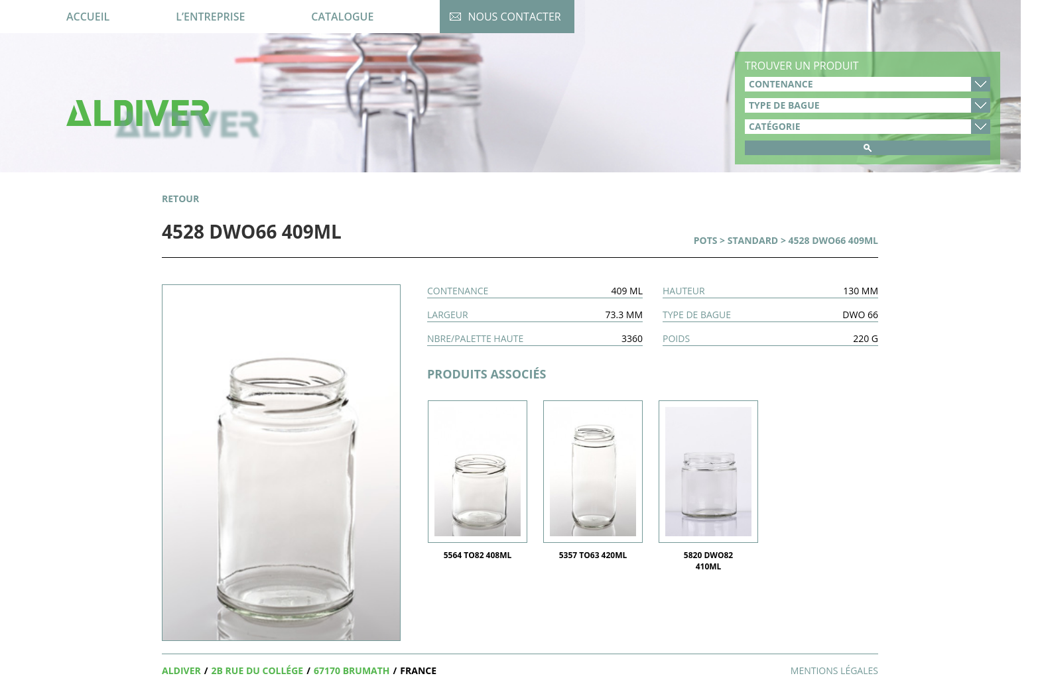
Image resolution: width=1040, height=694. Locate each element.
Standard (753, 240)
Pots (706, 240)
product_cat (867, 126)
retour (180, 198)
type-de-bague (867, 105)
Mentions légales (834, 670)
